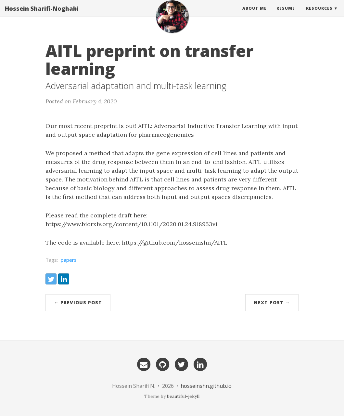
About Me (254, 14)
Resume (285, 14)
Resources (319, 14)
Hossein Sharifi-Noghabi (42, 14)
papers (69, 260)
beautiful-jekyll (183, 396)
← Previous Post (78, 302)
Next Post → (272, 302)
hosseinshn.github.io (206, 385)
